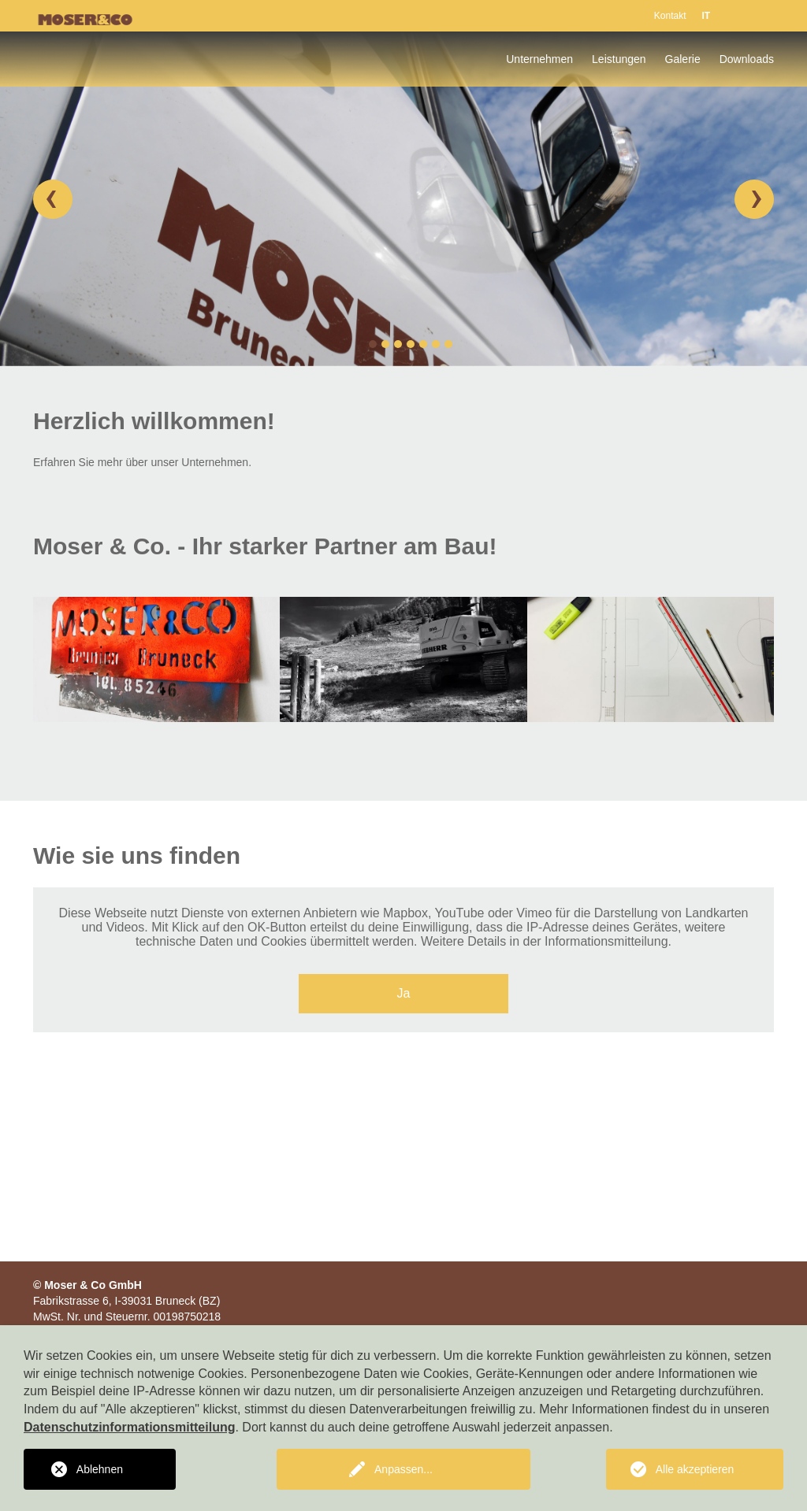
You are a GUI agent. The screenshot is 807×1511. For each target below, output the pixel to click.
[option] (403, 198)
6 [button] (436, 344)
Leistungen (619, 59)
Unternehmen (539, 59)
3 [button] (398, 344)
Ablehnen (99, 1469)
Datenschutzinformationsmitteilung (129, 1427)
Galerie (683, 59)
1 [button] (373, 344)
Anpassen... (403, 1469)
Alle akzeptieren (695, 1469)
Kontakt (670, 15)
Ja (404, 993)
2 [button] (385, 344)
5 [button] (423, 344)
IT (705, 15)
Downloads (747, 59)
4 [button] (411, 344)
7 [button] (448, 344)
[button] (53, 199)
